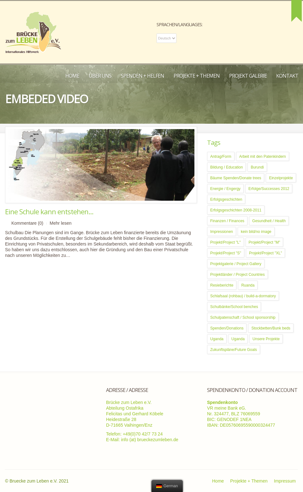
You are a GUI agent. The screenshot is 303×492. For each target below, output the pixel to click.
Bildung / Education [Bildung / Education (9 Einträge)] (226, 167)
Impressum (285, 480)
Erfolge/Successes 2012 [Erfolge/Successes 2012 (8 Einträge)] (268, 189)
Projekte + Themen (197, 75)
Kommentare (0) (27, 223)
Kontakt (287, 75)
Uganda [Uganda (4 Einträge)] (216, 339)
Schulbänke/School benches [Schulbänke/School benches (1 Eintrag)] (234, 307)
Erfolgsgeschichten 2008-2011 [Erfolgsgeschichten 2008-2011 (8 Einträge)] (235, 210)
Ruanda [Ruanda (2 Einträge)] (247, 285)
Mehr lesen (60, 223)
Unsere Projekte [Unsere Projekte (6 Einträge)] (266, 339)
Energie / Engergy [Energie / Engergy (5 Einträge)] (225, 189)
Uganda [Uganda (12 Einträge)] (238, 339)
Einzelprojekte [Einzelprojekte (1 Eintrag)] (281, 178)
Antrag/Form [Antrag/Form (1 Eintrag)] (220, 156)
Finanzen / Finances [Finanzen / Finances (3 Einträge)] (227, 221)
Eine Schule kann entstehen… (49, 211)
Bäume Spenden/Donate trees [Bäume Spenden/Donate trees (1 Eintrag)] (235, 178)
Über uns (100, 75)
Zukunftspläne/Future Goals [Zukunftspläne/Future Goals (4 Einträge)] (233, 349)
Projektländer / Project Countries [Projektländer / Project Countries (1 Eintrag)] (237, 274)
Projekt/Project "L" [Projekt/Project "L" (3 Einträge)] (225, 242)
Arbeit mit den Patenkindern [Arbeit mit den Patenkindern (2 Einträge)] (262, 156)
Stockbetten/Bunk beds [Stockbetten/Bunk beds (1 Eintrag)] (270, 328)
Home (72, 75)
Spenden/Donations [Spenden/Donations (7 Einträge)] (226, 328)
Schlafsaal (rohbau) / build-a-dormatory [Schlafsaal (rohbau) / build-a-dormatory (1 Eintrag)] (243, 296)
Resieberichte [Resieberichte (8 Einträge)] (221, 285)
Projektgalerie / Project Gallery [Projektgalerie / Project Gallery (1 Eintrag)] (235, 264)
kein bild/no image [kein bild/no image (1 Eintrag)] (256, 231)
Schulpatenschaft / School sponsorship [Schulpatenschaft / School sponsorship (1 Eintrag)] (243, 317)
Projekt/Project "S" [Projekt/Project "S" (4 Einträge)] (225, 253)
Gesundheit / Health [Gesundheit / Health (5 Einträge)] (269, 221)
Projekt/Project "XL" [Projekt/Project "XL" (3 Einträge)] (265, 253)
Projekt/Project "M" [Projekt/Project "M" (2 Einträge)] (264, 242)
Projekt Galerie (248, 75)
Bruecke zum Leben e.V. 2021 (38, 480)
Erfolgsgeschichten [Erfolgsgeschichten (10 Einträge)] (226, 199)
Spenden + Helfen (142, 75)
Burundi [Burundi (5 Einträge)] (257, 167)
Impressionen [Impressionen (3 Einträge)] (221, 231)
